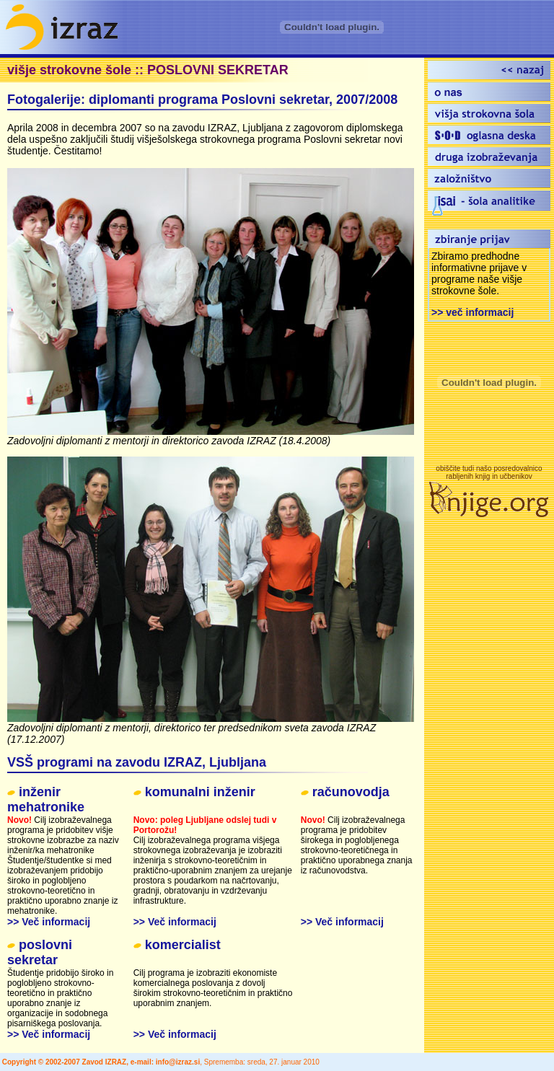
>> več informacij (472, 312)
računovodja (351, 792)
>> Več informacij (48, 921)
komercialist (183, 945)
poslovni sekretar (39, 952)
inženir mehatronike (45, 799)
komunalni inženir (200, 792)
